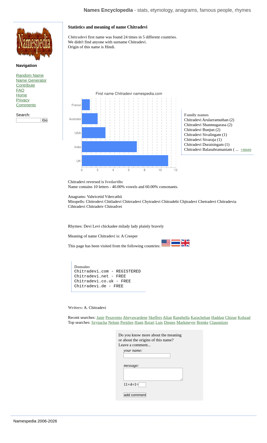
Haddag (217, 317)
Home (21, 95)
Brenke (202, 322)
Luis (159, 322)
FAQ (20, 90)
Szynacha (99, 322)
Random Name (30, 75)
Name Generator (31, 80)
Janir (100, 317)
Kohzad (244, 317)
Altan (167, 317)
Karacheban (200, 317)
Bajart (150, 322)
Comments (26, 105)
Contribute (25, 85)
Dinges (169, 322)
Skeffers (155, 317)
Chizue (231, 317)
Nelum (113, 322)
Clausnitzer (218, 322)
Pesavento (113, 317)
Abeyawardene (135, 317)
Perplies (126, 322)
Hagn (138, 322)
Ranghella (181, 317)
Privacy (23, 100)
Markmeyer (186, 322)
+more (245, 149)
